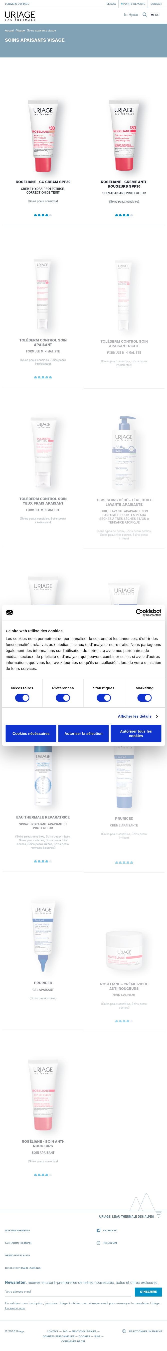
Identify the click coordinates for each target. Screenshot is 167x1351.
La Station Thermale (18, 1242)
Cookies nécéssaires (30, 733)
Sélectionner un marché (142, 1331)
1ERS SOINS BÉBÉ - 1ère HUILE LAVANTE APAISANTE (124, 504)
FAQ (65, 1331)
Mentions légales (84, 1331)
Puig (97, 1336)
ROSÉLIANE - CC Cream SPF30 (43, 182)
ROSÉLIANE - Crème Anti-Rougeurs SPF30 (124, 184)
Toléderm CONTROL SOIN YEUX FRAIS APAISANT (43, 503)
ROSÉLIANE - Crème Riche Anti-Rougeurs (124, 988)
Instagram (107, 1243)
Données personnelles (58, 1336)
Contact (156, 3)
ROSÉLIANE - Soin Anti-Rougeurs (43, 1145)
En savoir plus (15, 1308)
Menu (155, 15)
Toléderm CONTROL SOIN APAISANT (43, 344)
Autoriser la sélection (83, 733)
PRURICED (124, 821)
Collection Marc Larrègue (23, 1267)
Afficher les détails (135, 716)
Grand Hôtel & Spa (17, 1255)
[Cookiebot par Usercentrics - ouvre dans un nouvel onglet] (139, 612)
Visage (20, 30)
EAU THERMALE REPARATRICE (43, 819)
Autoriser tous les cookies (136, 733)
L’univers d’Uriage (17, 3)
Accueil (9, 30)
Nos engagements (17, 1230)
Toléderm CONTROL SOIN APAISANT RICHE (124, 346)
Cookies (84, 1336)
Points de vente (134, 3)
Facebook (107, 1230)
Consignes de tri (73, 1341)
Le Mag (111, 3)
